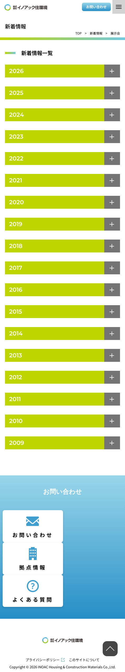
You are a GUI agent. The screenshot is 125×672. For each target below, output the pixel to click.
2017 (15, 267)
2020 (16, 202)
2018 (15, 246)
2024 (16, 114)
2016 (15, 289)
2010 (16, 421)
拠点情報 (32, 567)
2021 (15, 180)
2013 (15, 355)
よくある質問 (32, 599)
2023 (16, 136)
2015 (15, 311)
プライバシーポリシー (42, 659)
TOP (78, 33)
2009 (16, 442)
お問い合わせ (96, 6)
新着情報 (96, 33)
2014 (16, 333)
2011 (15, 399)
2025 (16, 92)
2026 (16, 71)
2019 (15, 224)
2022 (16, 158)
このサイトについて (84, 659)
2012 (15, 377)
